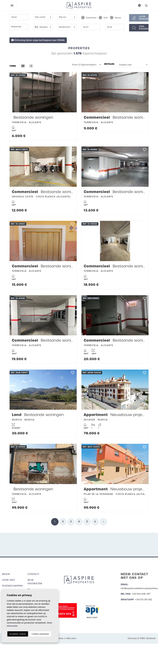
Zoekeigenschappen (144, 27)
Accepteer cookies (17, 633)
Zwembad (88, 17)
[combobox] (19, 17)
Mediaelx (151, 638)
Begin (6, 574)
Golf (103, 17)
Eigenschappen (12, 585)
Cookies (59, 638)
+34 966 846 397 (141, 594)
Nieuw (115, 17)
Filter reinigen (144, 17)
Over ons (8, 580)
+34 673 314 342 (143, 599)
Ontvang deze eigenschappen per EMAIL (38, 40)
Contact (33, 574)
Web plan (71, 638)
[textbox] (19, 17)
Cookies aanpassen (40, 633)
